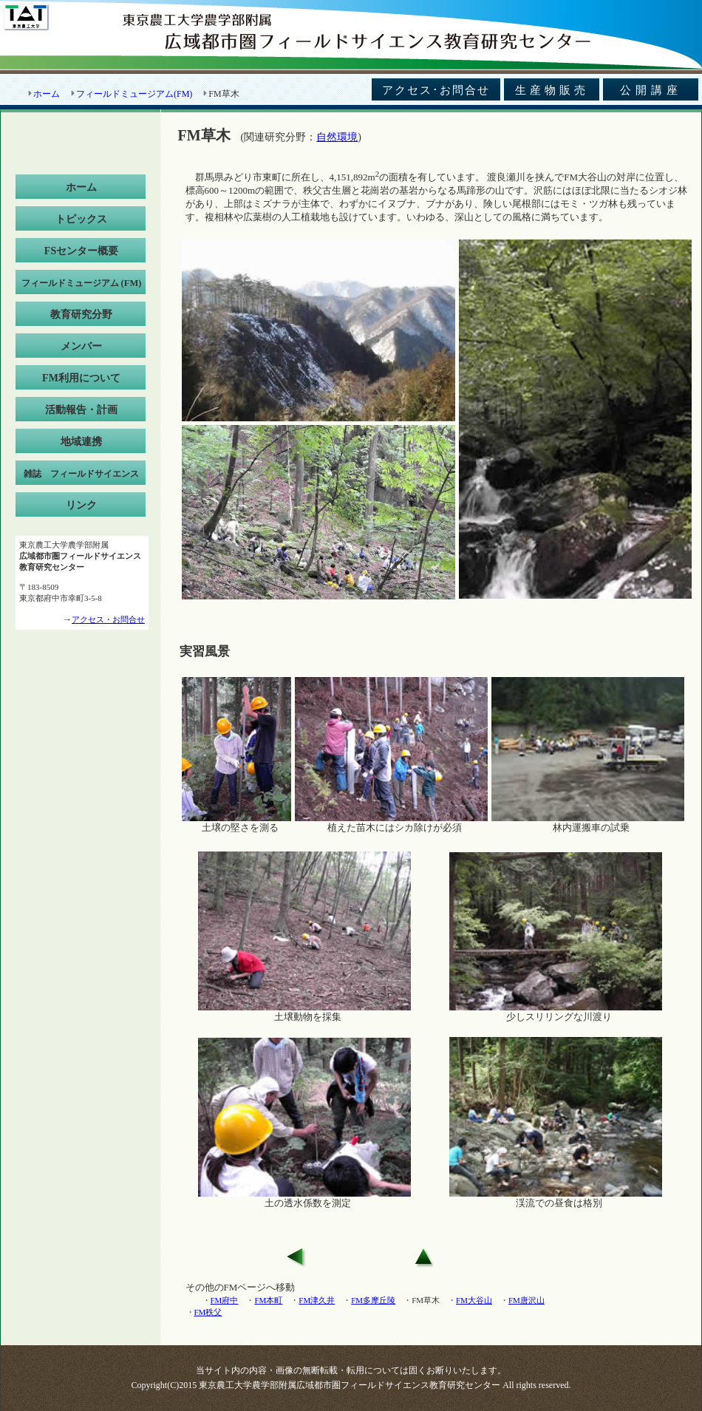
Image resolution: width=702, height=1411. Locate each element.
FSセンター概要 (81, 250)
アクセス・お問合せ (108, 619)
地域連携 (81, 441)
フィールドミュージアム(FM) (134, 94)
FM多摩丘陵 (373, 1300)
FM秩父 (208, 1312)
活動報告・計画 (81, 409)
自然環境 (337, 137)
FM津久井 (317, 1300)
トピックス (81, 219)
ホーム (46, 94)
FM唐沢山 (526, 1300)
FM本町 (268, 1300)
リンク (81, 505)
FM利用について (81, 378)
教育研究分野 (81, 314)
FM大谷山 (474, 1300)
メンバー (81, 346)
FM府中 (225, 1300)
